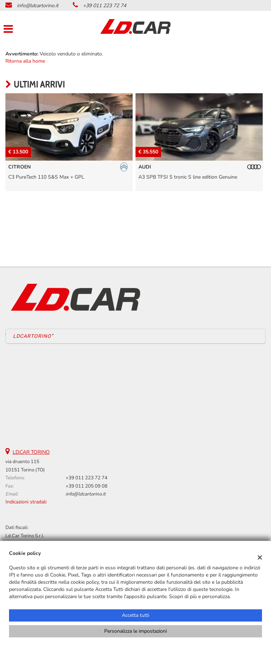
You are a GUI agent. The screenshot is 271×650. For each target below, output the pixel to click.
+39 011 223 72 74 (104, 5)
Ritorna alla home (25, 61)
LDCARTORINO (32, 336)
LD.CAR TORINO (31, 452)
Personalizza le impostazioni (135, 631)
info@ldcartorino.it (37, 5)
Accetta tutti (135, 615)
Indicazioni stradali (25, 501)
